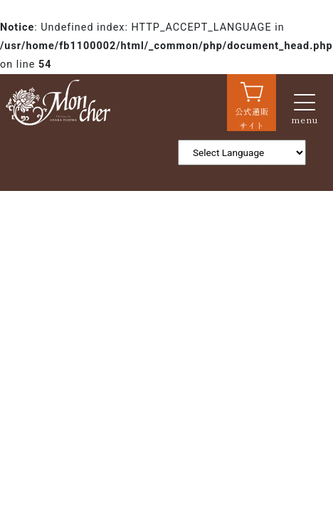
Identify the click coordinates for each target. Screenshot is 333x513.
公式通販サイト (252, 118)
